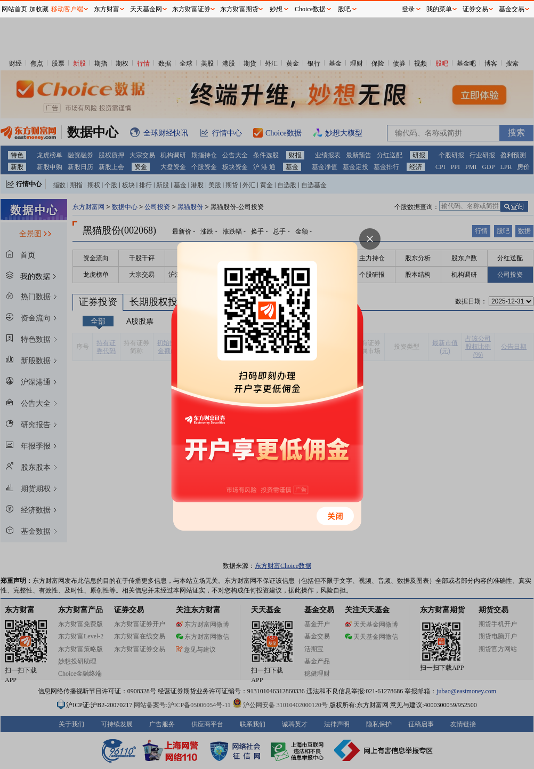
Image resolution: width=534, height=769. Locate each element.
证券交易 (475, 9)
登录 (408, 9)
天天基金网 (146, 9)
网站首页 (14, 9)
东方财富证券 (191, 9)
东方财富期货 (239, 9)
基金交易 (511, 9)
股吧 (344, 9)
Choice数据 (310, 9)
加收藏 (38, 9)
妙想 (276, 9)
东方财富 (106, 9)
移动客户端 (67, 9)
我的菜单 (439, 9)
